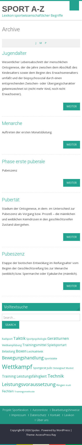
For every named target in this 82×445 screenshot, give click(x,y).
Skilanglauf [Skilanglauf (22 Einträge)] (59, 367)
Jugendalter (14, 53)
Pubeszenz (13, 254)
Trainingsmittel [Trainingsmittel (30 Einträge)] (34, 345)
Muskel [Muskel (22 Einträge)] (69, 367)
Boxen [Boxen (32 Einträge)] (21, 351)
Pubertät (11, 200)
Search (10, 325)
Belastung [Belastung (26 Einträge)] (8, 351)
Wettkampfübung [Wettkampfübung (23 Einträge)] (12, 345)
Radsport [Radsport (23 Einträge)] (7, 339)
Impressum (18, 415)
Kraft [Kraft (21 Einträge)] (68, 385)
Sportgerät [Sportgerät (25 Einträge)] (39, 368)
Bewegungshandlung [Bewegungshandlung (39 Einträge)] (23, 358)
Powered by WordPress (55, 430)
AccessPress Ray (46, 434)
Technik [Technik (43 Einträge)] (56, 376)
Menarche (12, 123)
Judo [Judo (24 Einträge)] (49, 368)
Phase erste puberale (23, 161)
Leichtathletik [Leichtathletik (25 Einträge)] (35, 351)
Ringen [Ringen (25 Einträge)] (60, 385)
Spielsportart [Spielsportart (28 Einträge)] (57, 345)
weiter (72, 106)
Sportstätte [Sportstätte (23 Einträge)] (50, 358)
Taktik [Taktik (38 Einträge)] (19, 338)
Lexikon (69, 415)
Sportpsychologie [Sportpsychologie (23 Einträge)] (36, 339)
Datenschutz (38, 415)
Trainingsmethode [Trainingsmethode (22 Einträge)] (24, 391)
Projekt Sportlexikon (15, 410)
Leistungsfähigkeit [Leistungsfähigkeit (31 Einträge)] (32, 376)
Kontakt (55, 415)
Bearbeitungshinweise (66, 410)
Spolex (35, 430)
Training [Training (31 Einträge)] (9, 376)
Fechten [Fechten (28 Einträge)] (8, 391)
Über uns (43, 420)
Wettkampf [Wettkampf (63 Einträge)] (17, 367)
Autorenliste (40, 410)
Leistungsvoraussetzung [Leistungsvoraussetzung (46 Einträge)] (29, 384)
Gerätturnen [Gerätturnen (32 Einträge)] (58, 338)
